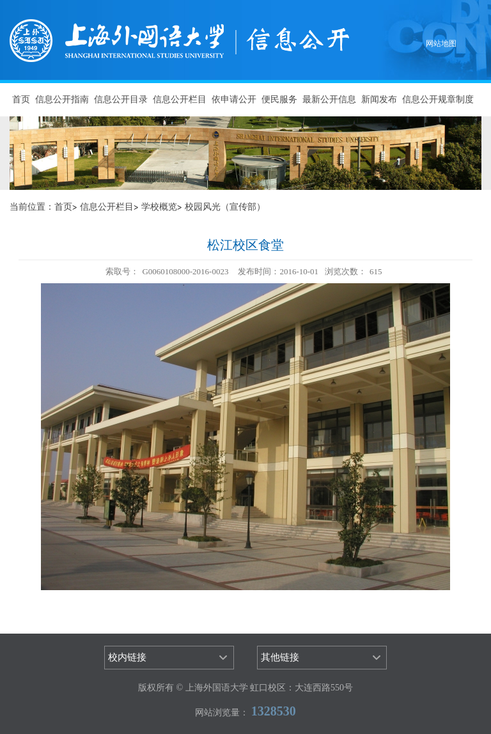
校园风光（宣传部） (225, 207)
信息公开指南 (62, 99)
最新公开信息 (329, 99)
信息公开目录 (121, 99)
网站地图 (441, 43)
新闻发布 (379, 99)
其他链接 (280, 657)
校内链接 (127, 657)
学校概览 (159, 207)
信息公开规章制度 (438, 99)
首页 (21, 99)
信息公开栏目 (180, 99)
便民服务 (279, 99)
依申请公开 (234, 99)
